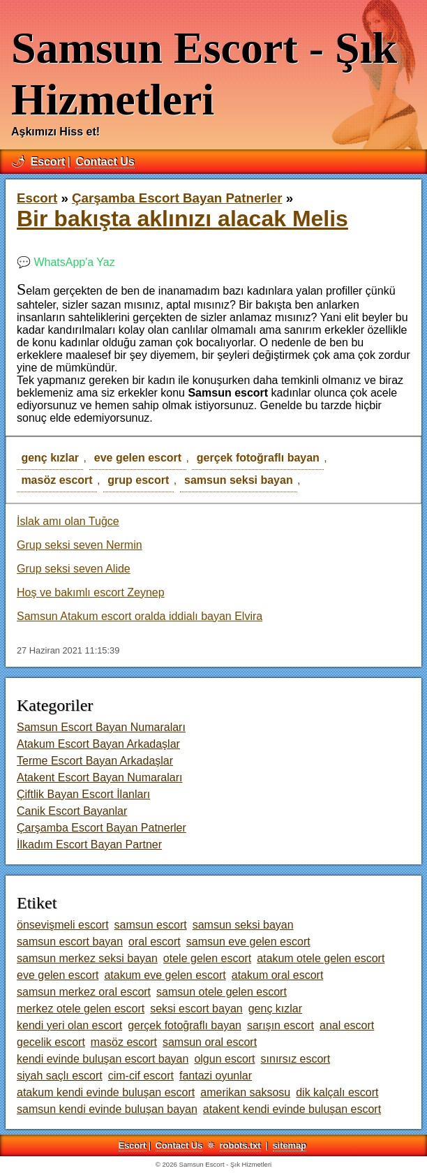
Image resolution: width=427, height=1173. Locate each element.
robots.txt (240, 1145)
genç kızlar (50, 458)
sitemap (289, 1145)
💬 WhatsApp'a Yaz (66, 262)
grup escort (138, 480)
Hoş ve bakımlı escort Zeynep (91, 592)
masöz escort (56, 480)
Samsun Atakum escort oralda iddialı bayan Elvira (139, 616)
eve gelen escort (137, 458)
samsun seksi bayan (238, 480)
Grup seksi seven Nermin (79, 545)
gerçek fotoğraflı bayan (258, 458)
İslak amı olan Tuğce (68, 521)
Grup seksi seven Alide (73, 569)
